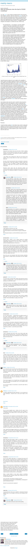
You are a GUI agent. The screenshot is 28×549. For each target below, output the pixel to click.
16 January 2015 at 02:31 (12, 490)
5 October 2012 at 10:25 (17, 303)
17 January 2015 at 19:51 (17, 500)
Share (2, 143)
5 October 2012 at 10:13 (17, 177)
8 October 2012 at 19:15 (12, 207)
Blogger (16, 547)
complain (13, 98)
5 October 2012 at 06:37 (13, 237)
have (24, 84)
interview (20, 83)
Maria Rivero (5, 401)
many (5, 14)
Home (14, 533)
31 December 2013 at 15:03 (13, 456)
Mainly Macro (8, 177)
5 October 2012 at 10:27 (17, 342)
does (4, 97)
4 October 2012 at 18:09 (12, 226)
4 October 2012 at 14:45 (12, 149)
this (11, 125)
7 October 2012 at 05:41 (10, 367)
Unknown (5, 390)
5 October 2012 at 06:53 (13, 313)
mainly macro (6, 3)
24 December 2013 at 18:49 (13, 406)
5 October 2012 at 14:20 (15, 187)
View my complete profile (4, 545)
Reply (4, 172)
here (23, 108)
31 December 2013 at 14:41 (13, 437)
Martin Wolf (5, 406)
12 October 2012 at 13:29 (11, 390)
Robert (4, 367)
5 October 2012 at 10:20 (17, 263)
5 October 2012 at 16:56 (9, 352)
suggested (3, 115)
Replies (5, 175)
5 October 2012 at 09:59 (12, 331)
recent (20, 15)
